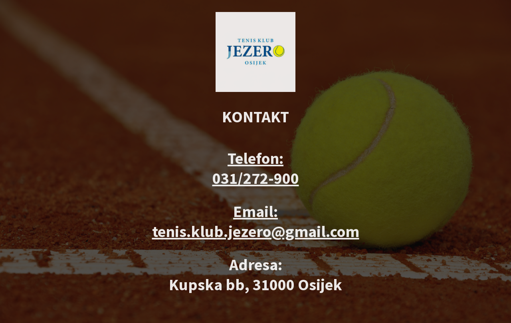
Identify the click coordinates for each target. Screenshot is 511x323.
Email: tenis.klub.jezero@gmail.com (255, 221)
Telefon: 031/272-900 (255, 168)
